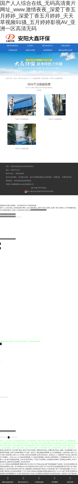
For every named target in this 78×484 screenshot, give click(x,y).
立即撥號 (54, 479)
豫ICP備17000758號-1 (39, 188)
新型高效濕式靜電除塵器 (22, 181)
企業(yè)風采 (65, 46)
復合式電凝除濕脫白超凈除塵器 (41, 177)
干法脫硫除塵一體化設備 (39, 78)
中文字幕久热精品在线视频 (32, 471)
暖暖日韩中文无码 (26, 464)
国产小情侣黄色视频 (63, 469)
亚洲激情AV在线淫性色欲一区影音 (54, 473)
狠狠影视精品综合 (49, 471)
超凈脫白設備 (23, 177)
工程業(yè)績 (12, 50)
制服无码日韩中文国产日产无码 (39, 466)
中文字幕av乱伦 (38, 464)
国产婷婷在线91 (24, 473)
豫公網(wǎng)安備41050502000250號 (39, 191)
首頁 (15, 78)
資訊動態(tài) (47, 50)
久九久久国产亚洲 (62, 471)
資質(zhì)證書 (30, 50)
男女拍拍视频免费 (57, 466)
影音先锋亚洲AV (12, 469)
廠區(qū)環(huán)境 (65, 50)
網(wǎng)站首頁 (12, 46)
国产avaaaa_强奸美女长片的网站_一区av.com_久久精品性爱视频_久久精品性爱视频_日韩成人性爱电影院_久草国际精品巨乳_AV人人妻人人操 (39, 457)
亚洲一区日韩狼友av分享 (19, 466)
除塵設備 (57, 177)
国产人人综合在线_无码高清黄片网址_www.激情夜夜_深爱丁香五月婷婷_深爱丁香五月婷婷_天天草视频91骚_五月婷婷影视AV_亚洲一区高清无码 (38, 15)
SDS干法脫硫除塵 (56, 78)
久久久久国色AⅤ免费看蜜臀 (9, 464)
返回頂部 (70, 479)
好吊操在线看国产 (16, 471)
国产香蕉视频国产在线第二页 (55, 464)
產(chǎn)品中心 (47, 46)
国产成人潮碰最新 (25, 469)
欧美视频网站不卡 (11, 473)
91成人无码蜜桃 (36, 473)
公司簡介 (30, 46)
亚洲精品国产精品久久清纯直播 (43, 469)
